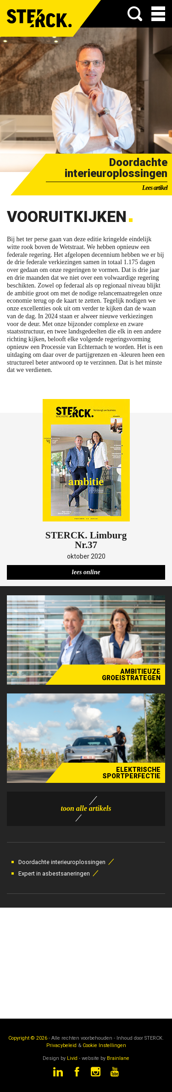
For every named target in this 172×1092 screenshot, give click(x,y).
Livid (72, 1058)
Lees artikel (154, 187)
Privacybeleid (61, 1045)
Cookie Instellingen (104, 1045)
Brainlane (118, 1058)
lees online (86, 572)
